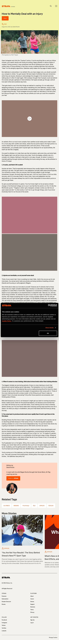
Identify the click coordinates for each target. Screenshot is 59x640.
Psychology (26, 505)
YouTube (4, 628)
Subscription (5, 599)
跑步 (34, 505)
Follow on (13, 478)
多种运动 (41, 505)
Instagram (4, 622)
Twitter (4, 625)
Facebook (4, 620)
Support (32, 604)
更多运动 (50, 505)
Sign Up (32, 620)
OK (48, 333)
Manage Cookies (53, 637)
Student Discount (6, 601)
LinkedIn (4, 631)
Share (5, 18)
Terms (32, 609)
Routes (4, 604)
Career (32, 599)
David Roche (16, 27)
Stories (32, 601)
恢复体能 (16, 505)
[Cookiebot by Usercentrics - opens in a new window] (49, 305)
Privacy (32, 612)
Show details (49, 327)
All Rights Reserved (7, 588)
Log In (32, 622)
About (32, 596)
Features (4, 596)
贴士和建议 (7, 505)
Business (32, 607)
